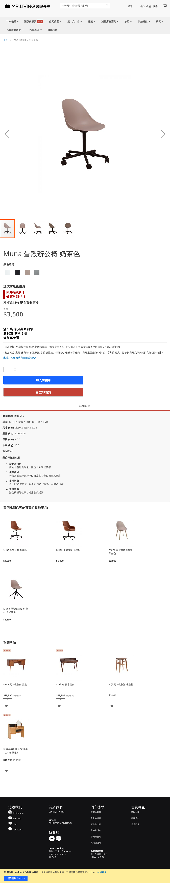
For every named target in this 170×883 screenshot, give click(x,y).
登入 (142, 6)
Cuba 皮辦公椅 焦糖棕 (15, 549)
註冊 (155, 6)
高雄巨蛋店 (96, 842)
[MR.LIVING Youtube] (14, 818)
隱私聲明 (135, 812)
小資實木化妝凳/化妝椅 (121, 684)
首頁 (5, 39)
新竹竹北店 (96, 824)
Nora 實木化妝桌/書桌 (15, 684)
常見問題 (135, 824)
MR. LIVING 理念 (57, 812)
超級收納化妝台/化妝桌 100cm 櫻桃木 (15, 750)
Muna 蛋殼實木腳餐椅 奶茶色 (121, 551)
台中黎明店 (96, 830)
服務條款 (135, 818)
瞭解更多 (102, 872)
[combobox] (85, 5)
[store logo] (23, 6)
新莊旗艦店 (96, 812)
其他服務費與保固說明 (20, 357)
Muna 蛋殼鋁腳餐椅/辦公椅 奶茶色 (15, 610)
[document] (85, 876)
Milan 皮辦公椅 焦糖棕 (68, 549)
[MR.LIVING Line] (12, 824)
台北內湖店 (96, 818)
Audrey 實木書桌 (65, 684)
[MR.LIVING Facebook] (15, 829)
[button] (6, 134)
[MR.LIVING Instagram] (16, 812)
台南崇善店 (96, 836)
